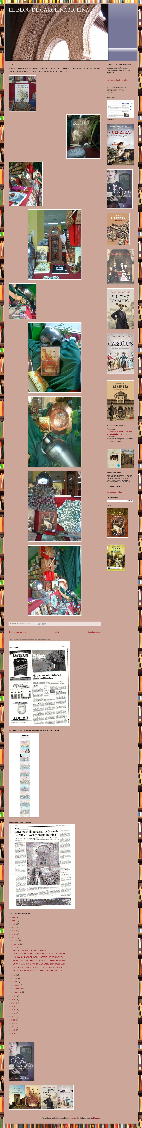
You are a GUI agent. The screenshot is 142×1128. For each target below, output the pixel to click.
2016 (13, 1000)
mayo (16, 978)
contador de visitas (114, 492)
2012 (13, 931)
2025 (13, 1030)
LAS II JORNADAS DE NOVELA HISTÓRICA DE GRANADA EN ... (39, 957)
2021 (13, 1016)
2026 (13, 1033)
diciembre (18, 992)
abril (15, 975)
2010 (13, 924)
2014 (13, 938)
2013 (13, 934)
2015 (13, 996)
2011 (13, 927)
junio (16, 982)
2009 (13, 921)
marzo (16, 947)
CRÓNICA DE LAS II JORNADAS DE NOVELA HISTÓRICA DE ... (38, 967)
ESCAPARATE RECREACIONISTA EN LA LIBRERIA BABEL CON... (39, 964)
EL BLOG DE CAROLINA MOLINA (49, 10)
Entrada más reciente (17, 632)
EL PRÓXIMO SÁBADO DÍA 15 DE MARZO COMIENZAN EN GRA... (40, 960)
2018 (13, 1006)
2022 (13, 1020)
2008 (13, 917)
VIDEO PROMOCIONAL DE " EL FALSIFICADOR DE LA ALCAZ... (39, 971)
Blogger (96, 1118)
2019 (13, 1010)
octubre (17, 985)
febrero (17, 944)
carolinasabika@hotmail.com (118, 80)
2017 (13, 1003)
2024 (13, 1027)
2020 (13, 1013)
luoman (73, 1118)
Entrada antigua (94, 632)
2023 (13, 1023)
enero (16, 941)
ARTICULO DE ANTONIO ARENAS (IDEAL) (30, 950)
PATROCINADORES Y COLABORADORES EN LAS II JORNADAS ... (40, 954)
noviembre (18, 988)
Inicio (57, 632)
